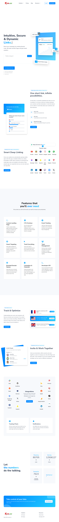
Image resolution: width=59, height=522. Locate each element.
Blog (32, 3)
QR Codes (23, 514)
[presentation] (13, 60)
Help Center (41, 514)
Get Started (52, 3)
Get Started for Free (9, 68)
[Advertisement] (29, 14)
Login (46, 3)
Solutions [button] (21, 3)
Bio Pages (23, 516)
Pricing (27, 3)
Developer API (41, 516)
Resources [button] (37, 3)
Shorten (29, 56)
